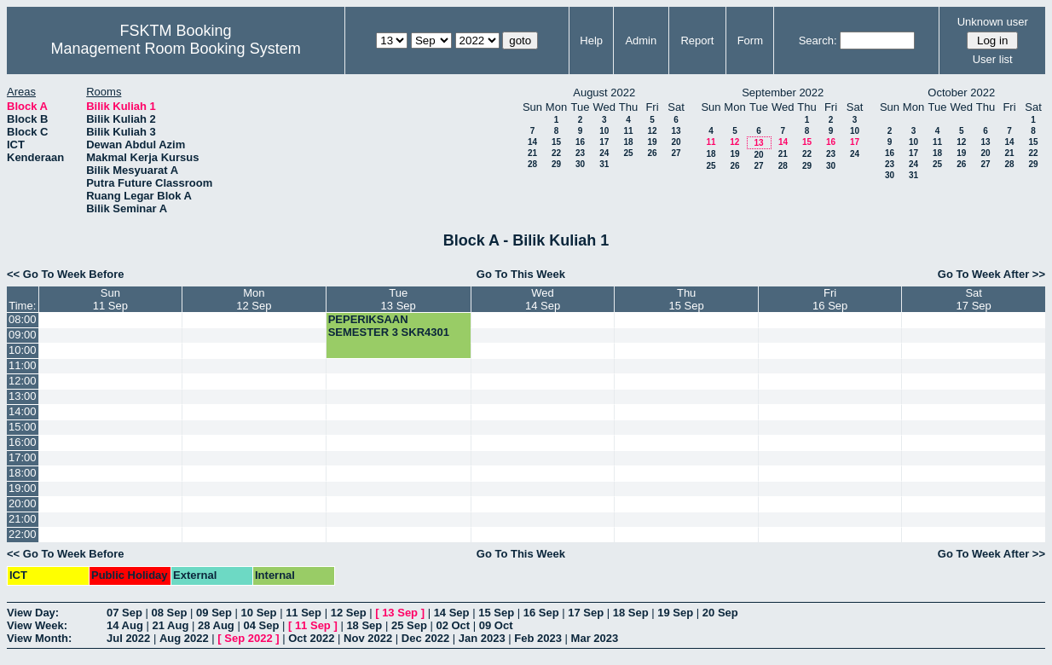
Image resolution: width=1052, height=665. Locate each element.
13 (675, 131)
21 (532, 153)
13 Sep (400, 612)
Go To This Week (521, 274)
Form (750, 40)
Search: (818, 40)
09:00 (23, 334)
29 (556, 164)
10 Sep (259, 612)
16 (580, 142)
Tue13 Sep (398, 299)
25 (628, 153)
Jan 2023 (482, 638)
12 (651, 131)
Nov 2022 (368, 638)
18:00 (23, 472)
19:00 (23, 488)
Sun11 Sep (110, 299)
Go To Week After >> (991, 274)
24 (604, 153)
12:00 (23, 380)
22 (556, 153)
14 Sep (452, 612)
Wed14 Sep (542, 299)
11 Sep (303, 612)
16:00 (23, 442)
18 (628, 142)
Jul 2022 (128, 638)
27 (675, 153)
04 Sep (261, 625)
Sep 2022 (248, 638)
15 (556, 142)
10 (604, 131)
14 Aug (125, 625)
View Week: (37, 625)
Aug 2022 (184, 638)
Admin (640, 40)
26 (651, 153)
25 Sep (409, 625)
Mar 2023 (595, 638)
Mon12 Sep (253, 299)
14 (532, 142)
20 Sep (720, 612)
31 (604, 164)
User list (993, 59)
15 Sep (496, 612)
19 (651, 142)
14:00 (23, 411)
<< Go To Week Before (65, 274)
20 (675, 142)
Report (697, 40)
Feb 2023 (538, 638)
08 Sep (170, 612)
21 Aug (170, 625)
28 (532, 164)
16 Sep (541, 612)
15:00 (23, 426)
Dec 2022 (425, 638)
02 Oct (453, 625)
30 (580, 164)
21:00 (23, 518)
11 (628, 131)
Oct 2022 (311, 638)
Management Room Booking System (176, 48)
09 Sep (214, 612)
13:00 (23, 396)
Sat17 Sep (974, 299)
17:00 (23, 457)
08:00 (23, 319)
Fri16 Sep (829, 299)
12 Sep (349, 612)
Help (591, 40)
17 (604, 142)
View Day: (33, 612)
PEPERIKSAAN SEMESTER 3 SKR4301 (388, 325)
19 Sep (675, 612)
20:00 (23, 503)
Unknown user (992, 21)
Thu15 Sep (686, 299)
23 (580, 153)
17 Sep (586, 612)
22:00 (23, 534)
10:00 (23, 350)
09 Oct (496, 625)
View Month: (39, 638)
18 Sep (631, 612)
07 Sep (124, 612)
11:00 (23, 365)
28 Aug (216, 625)
